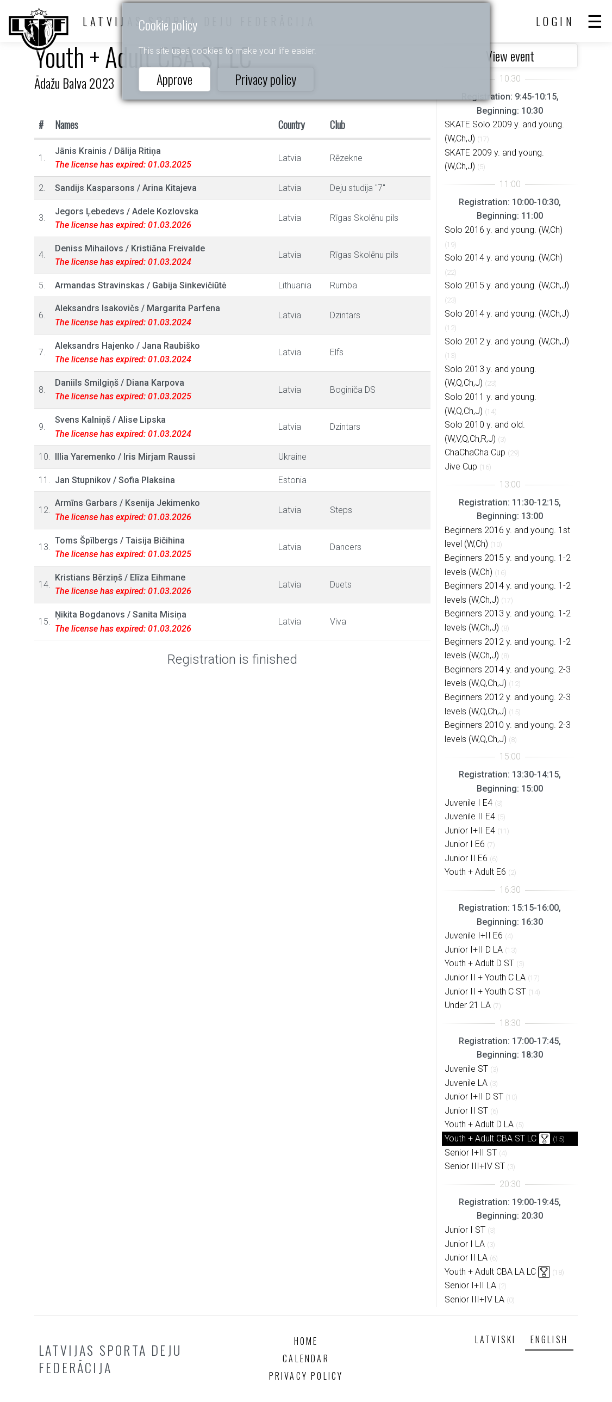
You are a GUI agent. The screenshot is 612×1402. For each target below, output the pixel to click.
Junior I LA (465, 1244)
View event (510, 55)
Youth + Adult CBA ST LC (490, 1138)
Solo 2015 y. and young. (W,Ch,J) (507, 285)
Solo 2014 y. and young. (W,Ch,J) (507, 313)
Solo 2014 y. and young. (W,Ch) (504, 257)
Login (555, 21)
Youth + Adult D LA (479, 1124)
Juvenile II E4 (470, 816)
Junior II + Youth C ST (485, 991)
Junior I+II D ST (474, 1096)
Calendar (306, 1358)
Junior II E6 (466, 858)
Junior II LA (466, 1257)
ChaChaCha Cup (475, 452)
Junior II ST (466, 1110)
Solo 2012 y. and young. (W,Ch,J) (507, 341)
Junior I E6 (465, 844)
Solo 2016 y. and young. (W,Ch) (504, 230)
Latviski (495, 1339)
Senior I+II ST (471, 1152)
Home (306, 1341)
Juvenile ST (466, 1069)
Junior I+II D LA (474, 949)
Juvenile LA (466, 1083)
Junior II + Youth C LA (485, 977)
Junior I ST (465, 1230)
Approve (174, 79)
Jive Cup (461, 466)
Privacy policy (265, 79)
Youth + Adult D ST (479, 963)
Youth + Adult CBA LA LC (490, 1272)
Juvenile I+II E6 (474, 935)
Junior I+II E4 (470, 830)
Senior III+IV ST (475, 1166)
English (549, 1339)
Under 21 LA (468, 1005)
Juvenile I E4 (468, 803)
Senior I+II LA (470, 1285)
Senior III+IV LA (474, 1299)
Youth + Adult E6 (475, 872)
